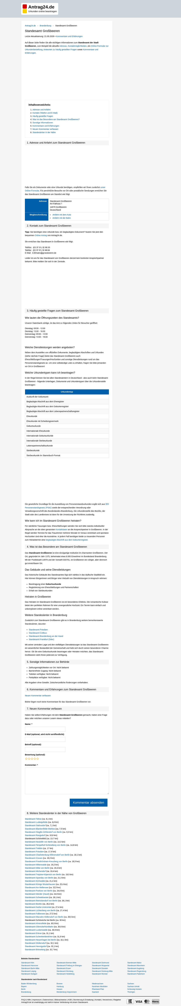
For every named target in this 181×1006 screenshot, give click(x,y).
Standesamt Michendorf (35, 871)
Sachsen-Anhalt (133, 986)
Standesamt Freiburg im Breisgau (69, 966)
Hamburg (60, 986)
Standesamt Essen (64, 968)
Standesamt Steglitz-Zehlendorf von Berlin (44, 832)
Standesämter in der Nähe (44, 132)
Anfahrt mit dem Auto (62, 215)
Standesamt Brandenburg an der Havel (46, 636)
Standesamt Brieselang (35, 949)
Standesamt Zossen (34, 858)
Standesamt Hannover (29, 966)
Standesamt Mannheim (136, 966)
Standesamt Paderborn (136, 974)
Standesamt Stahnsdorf (35, 825)
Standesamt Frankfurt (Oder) (41, 639)
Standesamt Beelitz (34, 904)
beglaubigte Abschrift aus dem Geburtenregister (67, 540)
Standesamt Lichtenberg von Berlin (40, 910)
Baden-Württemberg (28, 984)
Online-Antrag (41, 235)
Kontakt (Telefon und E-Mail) (45, 113)
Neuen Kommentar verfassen (45, 129)
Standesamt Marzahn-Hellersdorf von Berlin (44, 917)
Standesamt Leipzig (28, 971)
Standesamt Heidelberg (65, 974)
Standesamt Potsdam (38, 630)
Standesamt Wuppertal (100, 966)
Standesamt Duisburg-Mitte (102, 971)
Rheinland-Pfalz (98, 989)
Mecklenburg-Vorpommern (67, 992)
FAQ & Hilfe (26, 1000)
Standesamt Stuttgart (29, 974)
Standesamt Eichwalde (35, 881)
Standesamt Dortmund (100, 963)
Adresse (63, 46)
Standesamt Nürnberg (65, 971)
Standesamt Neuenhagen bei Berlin (41, 940)
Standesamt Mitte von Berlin (37, 868)
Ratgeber (117, 1000)
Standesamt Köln (27, 963)
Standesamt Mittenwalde (36, 865)
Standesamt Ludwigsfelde (36, 822)
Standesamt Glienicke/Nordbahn (39, 927)
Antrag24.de (30, 25)
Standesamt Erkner (33, 933)
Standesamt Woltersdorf (36, 943)
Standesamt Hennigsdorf (36, 946)
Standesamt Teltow (33, 819)
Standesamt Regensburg (136, 971)
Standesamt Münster (100, 974)
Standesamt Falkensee (35, 914)
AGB (70, 1000)
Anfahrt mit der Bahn (62, 218)
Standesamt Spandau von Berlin (39, 878)
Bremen (60, 984)
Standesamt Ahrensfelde (36, 923)
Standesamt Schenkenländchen (39, 936)
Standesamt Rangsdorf (35, 835)
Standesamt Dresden (100, 968)
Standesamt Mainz (134, 963)
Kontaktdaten (61, 529)
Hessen (59, 989)
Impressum (36, 1000)
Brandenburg (45, 25)
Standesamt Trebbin (34, 848)
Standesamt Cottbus (38, 633)
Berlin (23, 989)
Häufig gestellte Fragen (43, 116)
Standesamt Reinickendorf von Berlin (41, 901)
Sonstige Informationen (43, 122)
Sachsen (130, 984)
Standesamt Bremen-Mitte (66, 963)
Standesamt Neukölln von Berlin (39, 842)
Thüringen (131, 992)
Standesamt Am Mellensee (37, 887)
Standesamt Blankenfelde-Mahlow (40, 829)
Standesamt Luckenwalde (36, 930)
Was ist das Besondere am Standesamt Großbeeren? (56, 119)
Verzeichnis (107, 1000)
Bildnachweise (60, 1000)
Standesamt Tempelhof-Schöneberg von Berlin (45, 845)
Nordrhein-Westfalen (100, 986)
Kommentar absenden (88, 802)
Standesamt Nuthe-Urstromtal (38, 907)
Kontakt (98, 1000)
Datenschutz (48, 1000)
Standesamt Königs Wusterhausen (40, 884)
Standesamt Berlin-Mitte (30, 968)
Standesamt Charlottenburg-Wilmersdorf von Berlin (47, 855)
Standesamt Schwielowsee (37, 897)
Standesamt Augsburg (135, 968)
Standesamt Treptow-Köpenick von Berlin (43, 874)
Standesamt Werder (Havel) (37, 894)
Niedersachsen (97, 984)
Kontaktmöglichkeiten (77, 46)
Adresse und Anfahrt (41, 109)
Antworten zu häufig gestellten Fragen (60, 49)
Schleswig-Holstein (134, 989)
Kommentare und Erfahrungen (69, 36)
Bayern (24, 986)
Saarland (95, 992)
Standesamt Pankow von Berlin (39, 891)
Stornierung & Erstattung (83, 1000)
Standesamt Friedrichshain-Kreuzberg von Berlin (46, 861)
